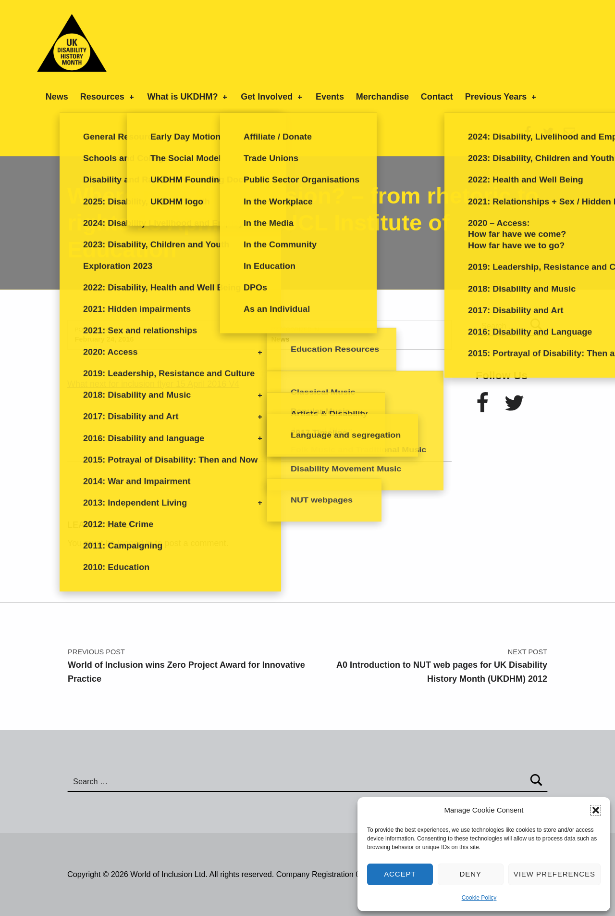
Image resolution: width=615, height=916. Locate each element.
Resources (107, 97)
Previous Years (501, 97)
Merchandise (382, 97)
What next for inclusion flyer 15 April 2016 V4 (153, 384)
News (57, 97)
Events (330, 97)
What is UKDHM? (188, 97)
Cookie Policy (479, 897)
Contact (437, 97)
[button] (596, 810)
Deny (471, 874)
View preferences (554, 874)
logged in (134, 543)
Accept (400, 874)
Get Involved (272, 97)
